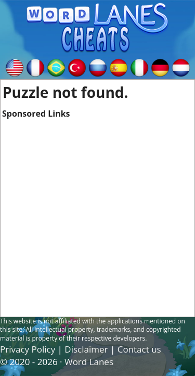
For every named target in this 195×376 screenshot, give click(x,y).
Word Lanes (88, 362)
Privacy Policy (27, 349)
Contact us (139, 349)
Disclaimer (86, 349)
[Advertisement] (97, 217)
